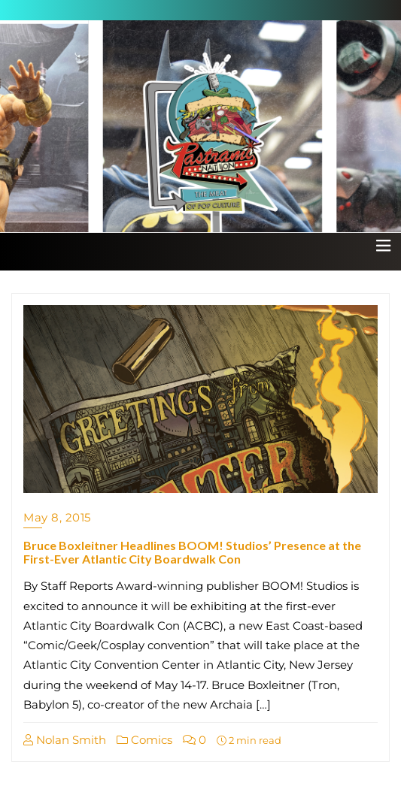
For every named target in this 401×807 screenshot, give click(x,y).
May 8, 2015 (57, 517)
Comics (144, 740)
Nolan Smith (64, 740)
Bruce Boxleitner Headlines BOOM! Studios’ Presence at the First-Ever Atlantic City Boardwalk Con (192, 552)
